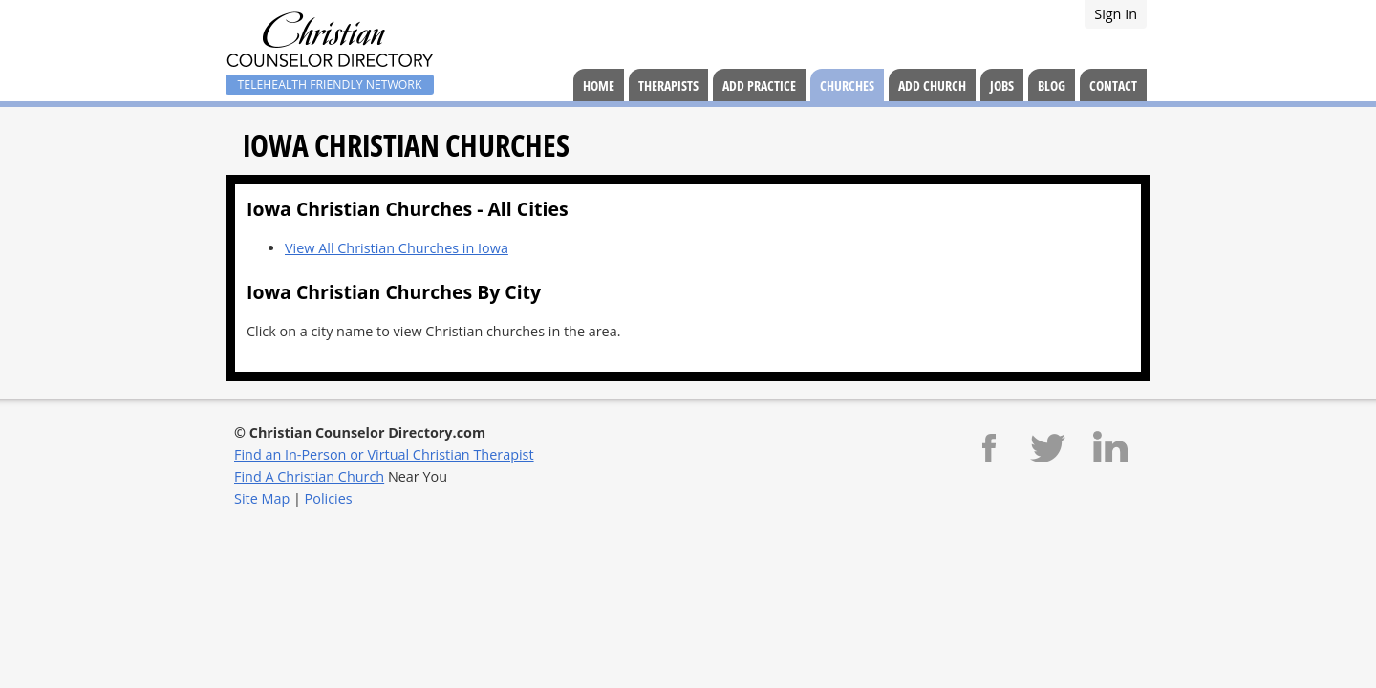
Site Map (262, 498)
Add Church (932, 85)
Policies (329, 498)
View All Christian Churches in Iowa (396, 248)
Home (598, 85)
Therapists (668, 85)
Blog (1051, 85)
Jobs (1002, 85)
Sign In (1115, 14)
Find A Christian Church (309, 476)
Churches (847, 85)
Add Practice (759, 85)
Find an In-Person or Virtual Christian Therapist (384, 454)
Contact (1113, 85)
